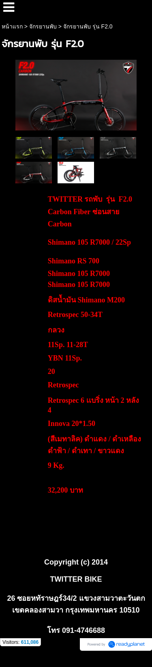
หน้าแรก (12, 26)
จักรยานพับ (43, 26)
